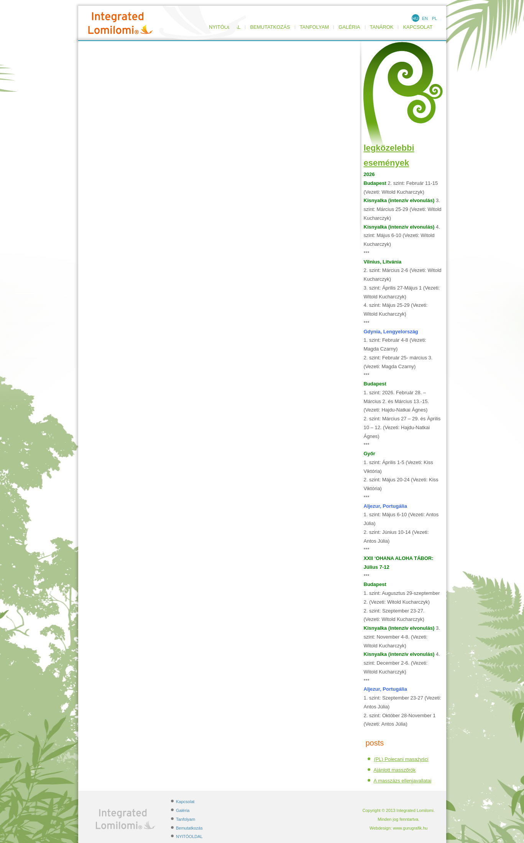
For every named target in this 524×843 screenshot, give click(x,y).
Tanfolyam (314, 27)
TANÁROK (382, 27)
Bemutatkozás (270, 27)
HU (415, 18)
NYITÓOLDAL (189, 836)
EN (425, 18)
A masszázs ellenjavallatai (402, 781)
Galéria (349, 27)
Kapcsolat (417, 27)
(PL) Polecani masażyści (401, 759)
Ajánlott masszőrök (394, 770)
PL (434, 18)
